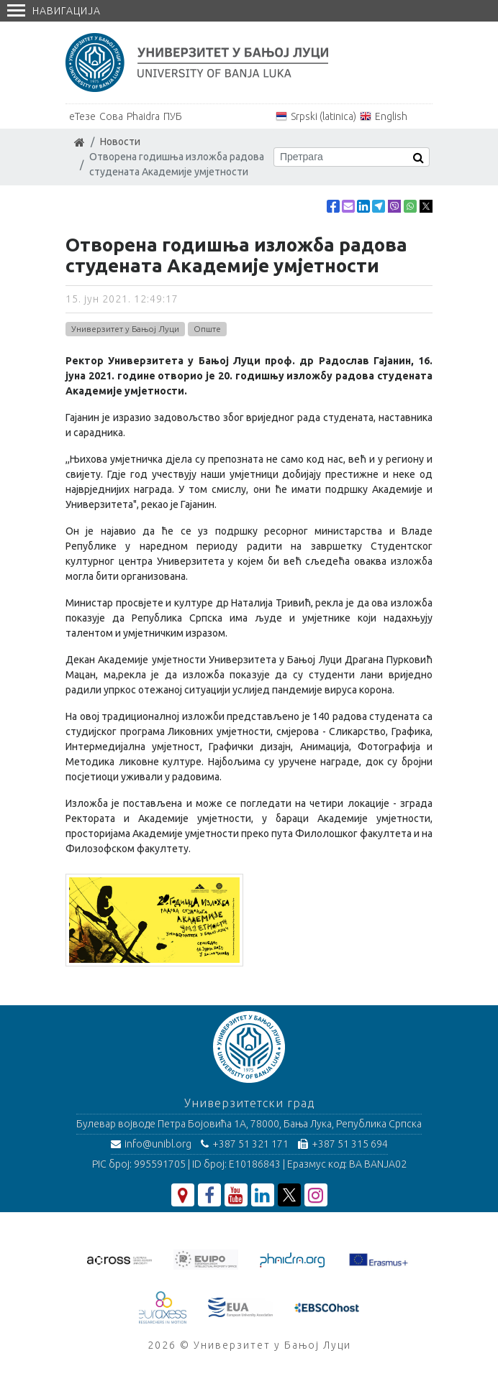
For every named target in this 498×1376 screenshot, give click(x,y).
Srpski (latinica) (323, 116)
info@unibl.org (151, 1144)
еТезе (82, 116)
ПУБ (172, 116)
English (391, 116)
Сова (111, 116)
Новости (120, 141)
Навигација (54, 11)
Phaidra (143, 116)
